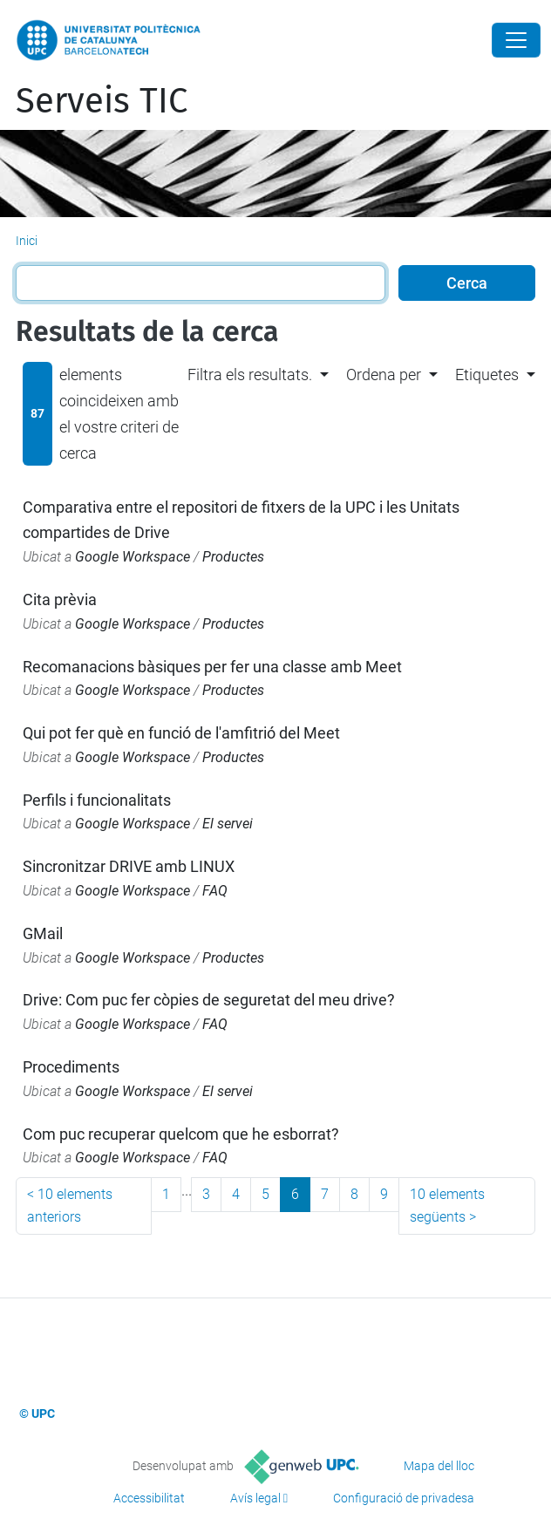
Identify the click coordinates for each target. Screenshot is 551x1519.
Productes (233, 556)
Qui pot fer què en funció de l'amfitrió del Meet (181, 733)
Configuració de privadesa (403, 1498)
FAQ (215, 890)
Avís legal (255, 1498)
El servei (227, 823)
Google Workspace (132, 556)
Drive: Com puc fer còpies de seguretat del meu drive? (209, 1000)
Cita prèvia (60, 599)
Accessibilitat (149, 1498)
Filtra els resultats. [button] (249, 374)
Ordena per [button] (383, 374)
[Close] (516, 40)
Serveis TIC (101, 101)
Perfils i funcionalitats (97, 800)
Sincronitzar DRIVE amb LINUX (129, 866)
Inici (26, 241)
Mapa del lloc (439, 1466)
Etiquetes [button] (487, 374)
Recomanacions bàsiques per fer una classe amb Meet (212, 666)
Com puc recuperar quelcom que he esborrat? (181, 1134)
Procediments (71, 1067)
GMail (43, 933)
